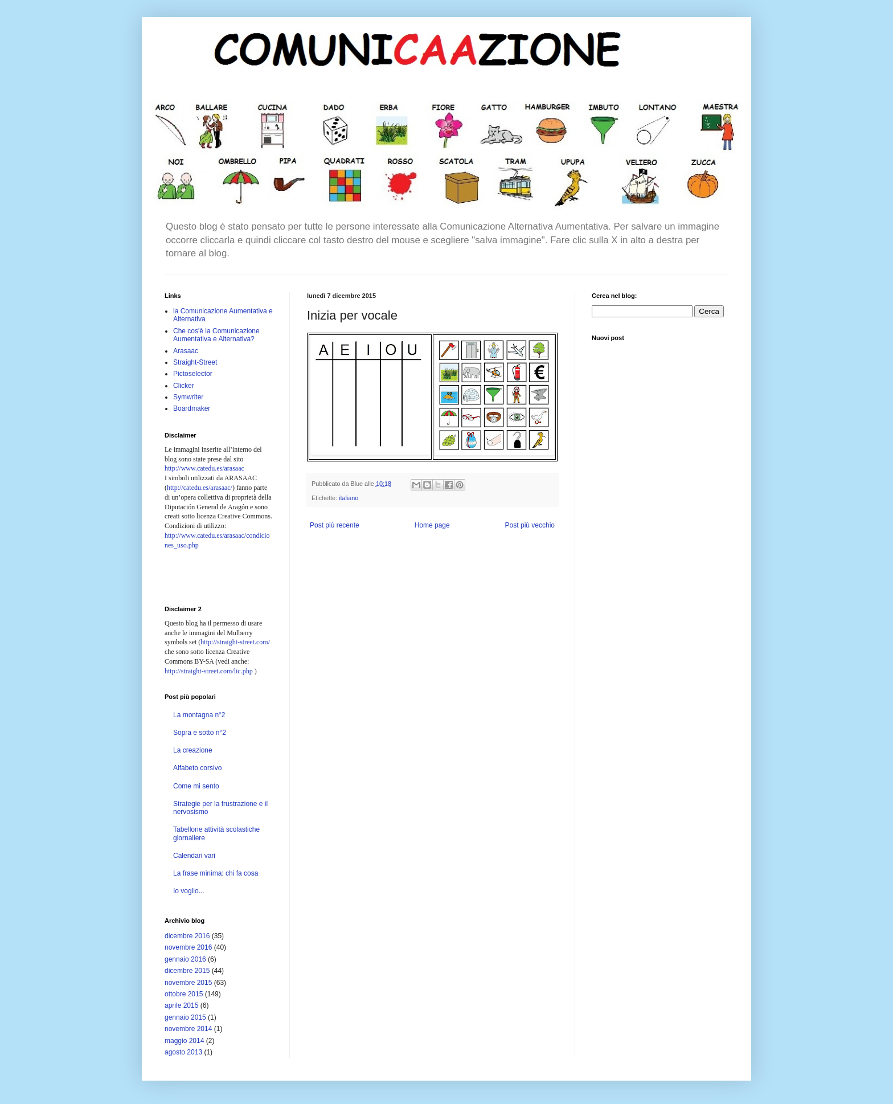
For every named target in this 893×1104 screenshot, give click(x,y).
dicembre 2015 (187, 971)
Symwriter (188, 397)
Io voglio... (188, 891)
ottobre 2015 (184, 994)
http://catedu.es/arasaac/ (199, 488)
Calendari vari (194, 856)
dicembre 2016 (187, 936)
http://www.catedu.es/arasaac (204, 468)
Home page (432, 525)
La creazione (192, 750)
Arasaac (185, 351)
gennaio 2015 (185, 1017)
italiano (348, 497)
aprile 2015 (181, 1005)
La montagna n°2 (199, 715)
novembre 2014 (188, 1029)
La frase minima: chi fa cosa (215, 873)
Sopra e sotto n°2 (199, 733)
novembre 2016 (188, 947)
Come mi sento (196, 786)
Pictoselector (192, 374)
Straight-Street (195, 362)
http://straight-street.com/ (235, 642)
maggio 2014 (184, 1041)
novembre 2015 (188, 983)
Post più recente (334, 525)
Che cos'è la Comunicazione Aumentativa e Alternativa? (216, 335)
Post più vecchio (530, 525)
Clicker (183, 386)
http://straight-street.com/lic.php (209, 671)
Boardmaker (191, 408)
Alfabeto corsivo (197, 768)
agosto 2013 (183, 1052)
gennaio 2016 (185, 959)
